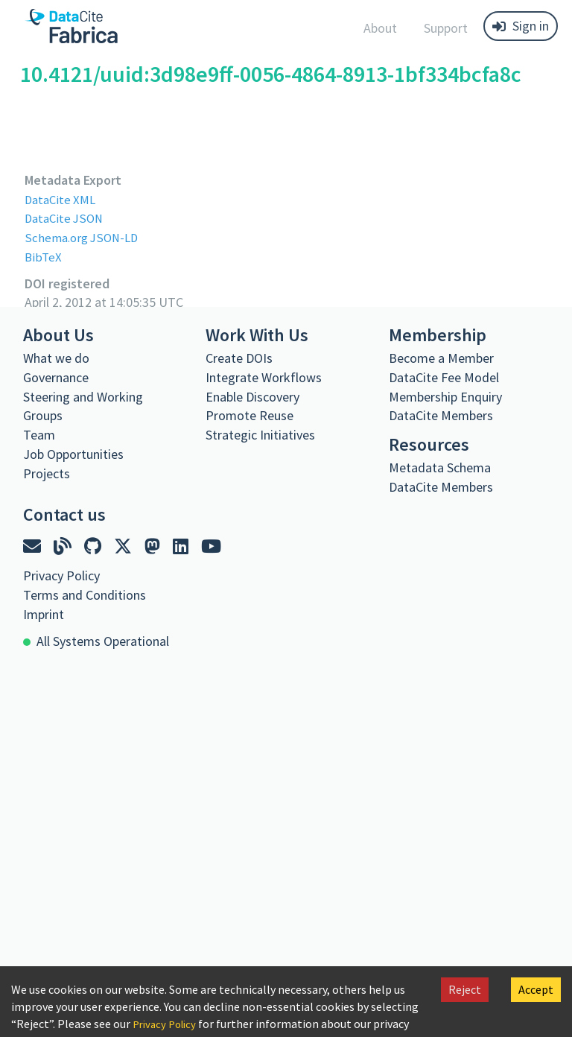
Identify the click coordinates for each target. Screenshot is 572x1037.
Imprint (43, 613)
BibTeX (44, 256)
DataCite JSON (66, 217)
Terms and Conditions (84, 594)
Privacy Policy (168, 1023)
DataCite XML (63, 199)
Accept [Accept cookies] (535, 989)
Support (446, 28)
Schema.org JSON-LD (84, 237)
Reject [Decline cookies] (464, 989)
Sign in (520, 25)
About (380, 28)
